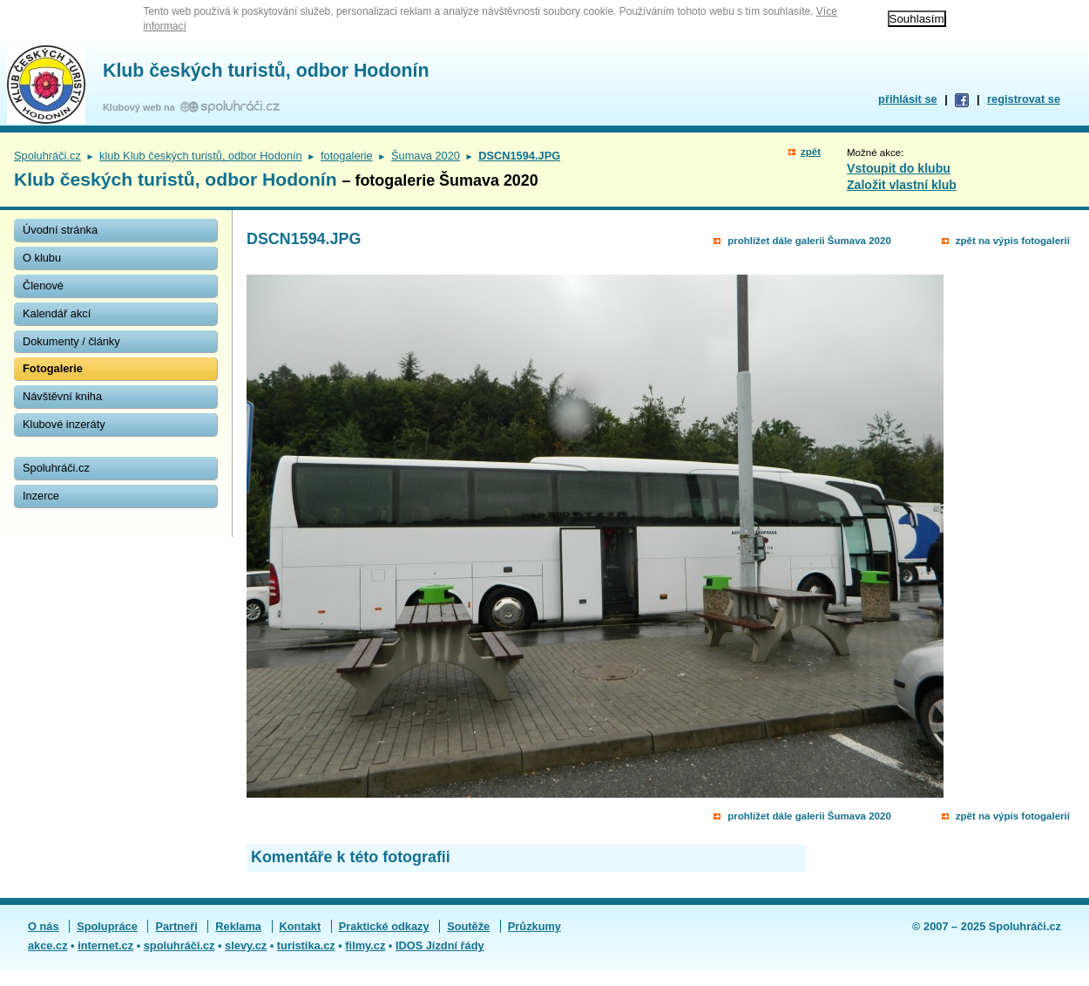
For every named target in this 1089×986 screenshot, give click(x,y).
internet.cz (105, 945)
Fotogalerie (53, 368)
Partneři (176, 926)
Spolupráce (107, 926)
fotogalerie (347, 155)
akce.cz (48, 945)
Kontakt (300, 926)
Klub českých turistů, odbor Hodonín (266, 70)
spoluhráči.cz (179, 945)
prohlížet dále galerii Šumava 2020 (809, 240)
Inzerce (41, 495)
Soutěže (468, 926)
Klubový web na (141, 107)
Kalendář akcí (57, 313)
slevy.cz (246, 945)
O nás (43, 926)
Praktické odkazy (384, 926)
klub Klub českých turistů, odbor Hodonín (200, 155)
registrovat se (1023, 98)
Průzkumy (534, 926)
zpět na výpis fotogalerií (1013, 240)
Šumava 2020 (425, 155)
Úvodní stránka (60, 229)
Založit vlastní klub (902, 185)
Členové (43, 285)
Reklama (238, 926)
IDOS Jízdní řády (440, 945)
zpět (811, 151)
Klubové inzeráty (64, 424)
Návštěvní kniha (62, 396)
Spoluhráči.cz (47, 155)
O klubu (42, 257)
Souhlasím (916, 18)
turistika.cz (306, 945)
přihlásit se (907, 98)
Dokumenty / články (71, 341)
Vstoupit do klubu (898, 168)
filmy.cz (365, 945)
